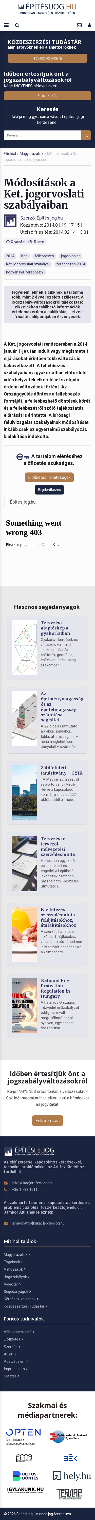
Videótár (12, 1284)
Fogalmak (13, 1262)
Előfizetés (13, 1339)
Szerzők (12, 1347)
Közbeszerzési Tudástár (25, 1306)
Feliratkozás (47, 96)
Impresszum (15, 1369)
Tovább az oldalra (47, 58)
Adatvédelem (16, 1361)
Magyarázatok (31, 153)
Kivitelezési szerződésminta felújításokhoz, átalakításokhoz (58, 917)
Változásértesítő (19, 1332)
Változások (14, 1269)
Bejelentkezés (49, 490)
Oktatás (11, 1376)
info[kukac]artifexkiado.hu (33, 1183)
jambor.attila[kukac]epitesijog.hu (38, 1223)
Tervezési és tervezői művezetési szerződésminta (58, 846)
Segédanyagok (17, 1291)
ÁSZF (10, 1354)
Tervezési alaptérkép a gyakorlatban (55, 628)
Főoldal (10, 153)
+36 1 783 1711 (24, 1189)
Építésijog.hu (23, 502)
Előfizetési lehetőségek (49, 477)
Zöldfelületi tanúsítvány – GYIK (62, 770)
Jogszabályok (16, 1277)
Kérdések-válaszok (21, 1299)
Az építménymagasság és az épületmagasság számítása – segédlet (62, 706)
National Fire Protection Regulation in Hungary (55, 988)
